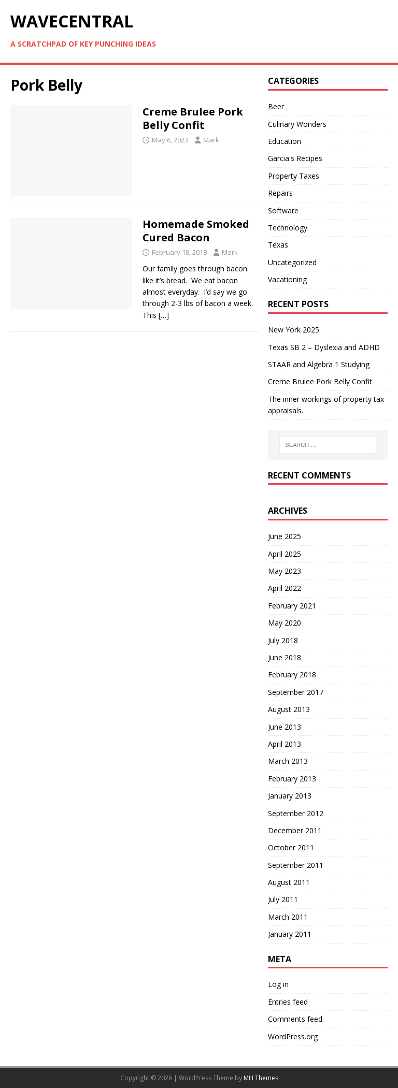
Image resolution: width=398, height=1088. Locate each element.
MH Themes (261, 1078)
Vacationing (287, 279)
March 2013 (288, 761)
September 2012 (295, 813)
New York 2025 (293, 330)
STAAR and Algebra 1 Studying (318, 364)
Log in (278, 984)
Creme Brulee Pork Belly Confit (193, 118)
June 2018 (284, 657)
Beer (276, 106)
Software (283, 210)
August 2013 (289, 709)
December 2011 (295, 830)
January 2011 (289, 934)
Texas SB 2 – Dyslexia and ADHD (324, 347)
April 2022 (284, 588)
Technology (287, 228)
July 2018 (283, 640)
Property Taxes (293, 176)
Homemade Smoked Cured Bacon (196, 230)
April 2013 (284, 744)
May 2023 (284, 571)
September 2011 (295, 865)
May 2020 (284, 623)
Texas (278, 245)
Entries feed (288, 1002)
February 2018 (292, 674)
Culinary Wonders (297, 124)
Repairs (280, 193)
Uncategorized (292, 262)
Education (284, 141)
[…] (164, 315)
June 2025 (284, 536)
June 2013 (284, 727)
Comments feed (295, 1019)
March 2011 (288, 917)
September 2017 (295, 692)
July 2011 (283, 899)
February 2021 (292, 606)
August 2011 (289, 882)
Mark (211, 139)
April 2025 (284, 554)
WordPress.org (293, 1036)
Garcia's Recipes (295, 158)
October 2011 (291, 847)
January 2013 (289, 796)
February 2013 (292, 779)
